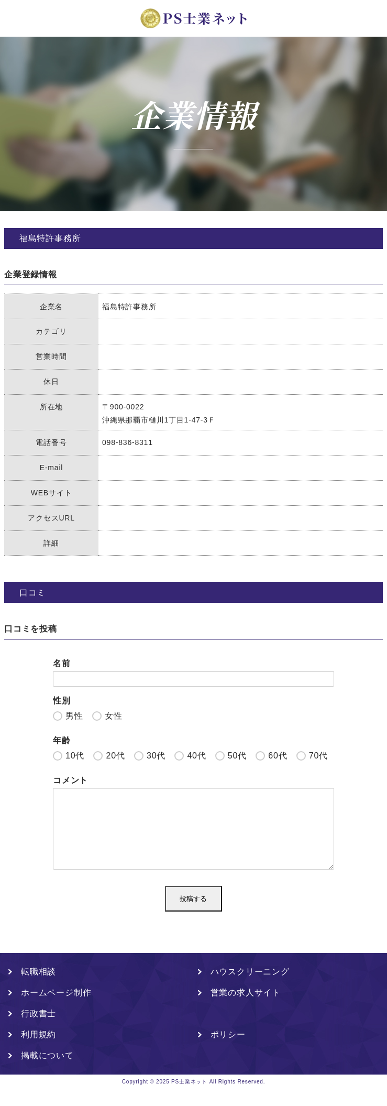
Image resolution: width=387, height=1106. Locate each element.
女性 (114, 715)
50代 (237, 755)
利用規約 (38, 1051)
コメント (70, 780)
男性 (74, 715)
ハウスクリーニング (250, 988)
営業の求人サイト (246, 1009)
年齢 (62, 740)
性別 (62, 700)
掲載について (47, 1072)
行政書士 (38, 1030)
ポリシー (228, 1051)
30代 (156, 755)
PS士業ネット (189, 1098)
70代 (318, 755)
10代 (74, 755)
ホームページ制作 (56, 1009)
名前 (62, 663)
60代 (277, 755)
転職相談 (38, 988)
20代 (115, 755)
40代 (196, 755)
